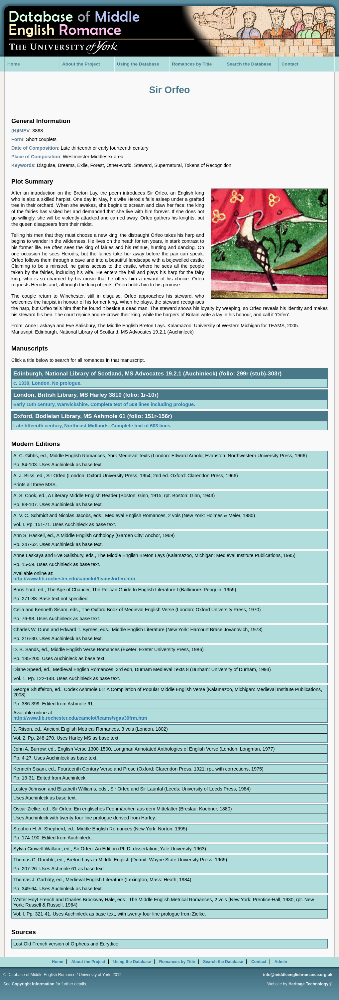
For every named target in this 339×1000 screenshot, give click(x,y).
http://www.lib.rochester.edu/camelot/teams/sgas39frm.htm (80, 718)
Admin (281, 961)
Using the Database (138, 64)
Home (13, 64)
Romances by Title (192, 64)
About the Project (81, 64)
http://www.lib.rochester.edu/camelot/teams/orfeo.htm (74, 578)
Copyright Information (33, 984)
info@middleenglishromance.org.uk (297, 974)
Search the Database (249, 64)
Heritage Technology (310, 984)
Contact (290, 64)
